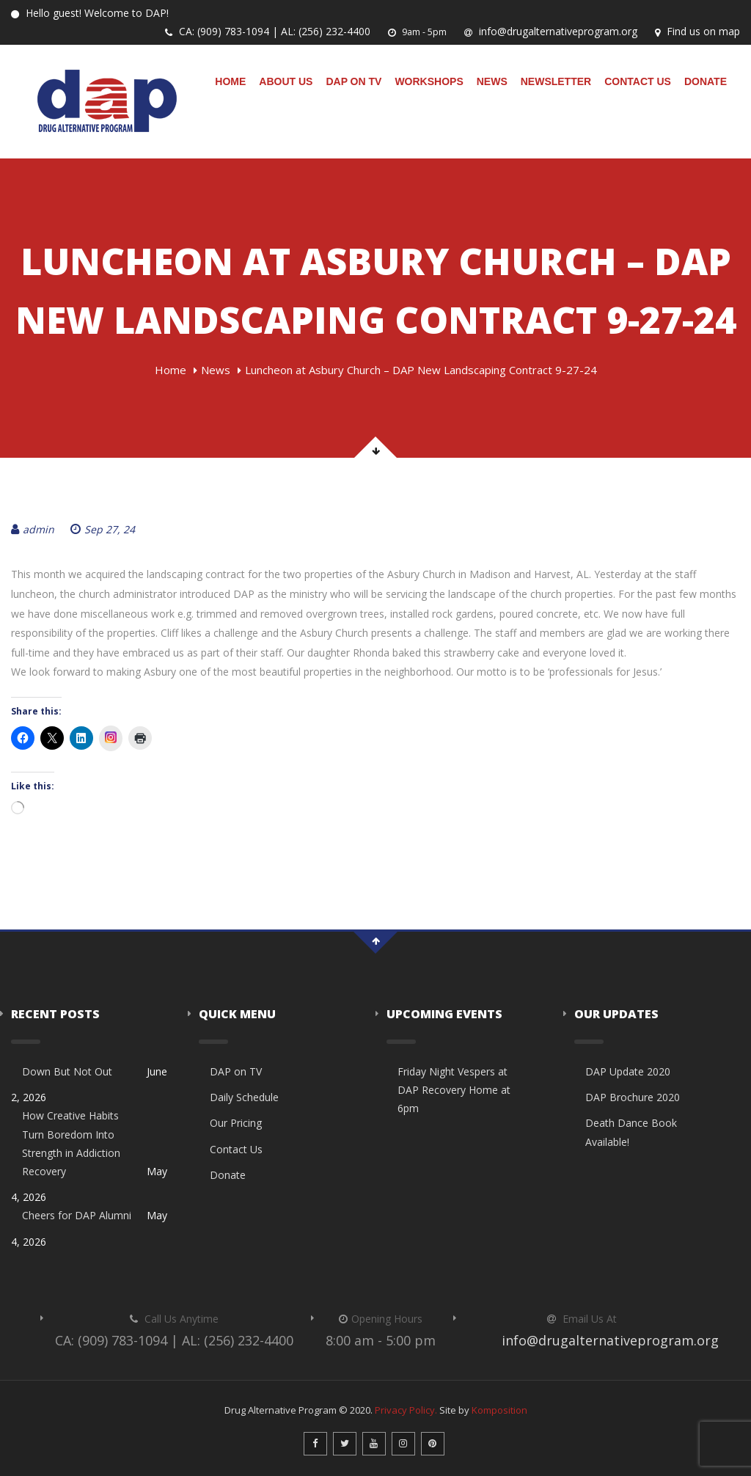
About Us (285, 81)
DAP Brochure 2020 (632, 1097)
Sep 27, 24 (102, 529)
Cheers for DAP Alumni (76, 1215)
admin (32, 529)
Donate (705, 81)
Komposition (499, 1410)
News (492, 81)
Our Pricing (236, 1123)
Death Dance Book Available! (631, 1132)
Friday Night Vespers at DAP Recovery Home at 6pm (454, 1089)
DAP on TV (353, 81)
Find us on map (697, 31)
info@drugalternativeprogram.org (550, 31)
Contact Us (637, 81)
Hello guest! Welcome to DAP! (90, 13)
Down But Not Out (67, 1071)
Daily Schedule (244, 1097)
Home (230, 81)
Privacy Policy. (406, 1410)
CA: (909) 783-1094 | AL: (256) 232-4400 (267, 31)
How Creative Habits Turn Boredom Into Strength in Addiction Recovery (71, 1143)
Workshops (429, 81)
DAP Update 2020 (627, 1071)
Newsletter (556, 81)
